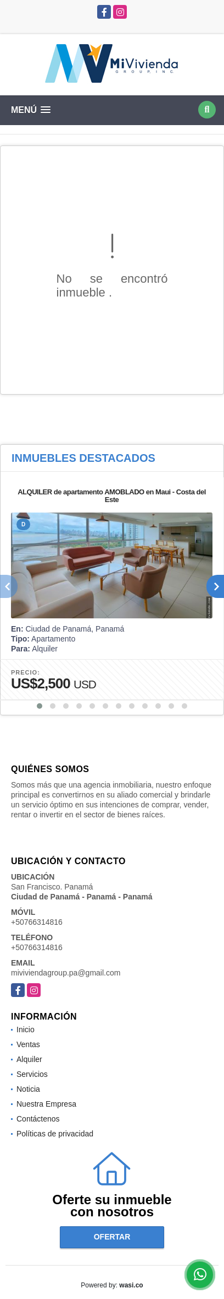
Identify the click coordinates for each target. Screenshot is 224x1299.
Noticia (28, 1089)
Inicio (25, 1029)
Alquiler (29, 1059)
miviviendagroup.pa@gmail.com (65, 972)
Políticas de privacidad (54, 1133)
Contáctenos (38, 1118)
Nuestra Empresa (46, 1103)
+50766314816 (37, 922)
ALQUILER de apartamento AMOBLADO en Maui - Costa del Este (112, 496)
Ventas (28, 1044)
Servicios (32, 1074)
